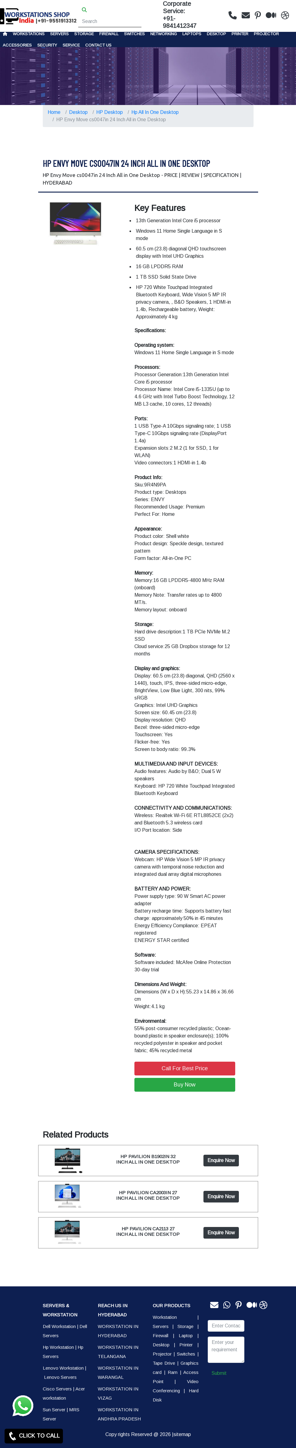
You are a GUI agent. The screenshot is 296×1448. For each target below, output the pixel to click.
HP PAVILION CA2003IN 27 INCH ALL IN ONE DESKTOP (148, 1195)
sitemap (182, 1434)
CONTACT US (98, 45)
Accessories (17, 45)
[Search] (109, 21)
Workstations (29, 34)
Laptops (191, 34)
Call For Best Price (185, 1068)
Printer (186, 1344)
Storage (185, 1326)
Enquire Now (221, 1160)
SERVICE (71, 45)
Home (54, 112)
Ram (172, 1372)
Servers (59, 34)
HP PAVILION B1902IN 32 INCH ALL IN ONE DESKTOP (148, 1159)
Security (47, 45)
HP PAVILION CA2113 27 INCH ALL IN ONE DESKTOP (148, 1231)
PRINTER (240, 34)
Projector (266, 34)
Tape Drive (164, 1363)
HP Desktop (109, 112)
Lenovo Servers (60, 1377)
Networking (163, 34)
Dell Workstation (59, 1326)
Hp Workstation (58, 1347)
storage (84, 34)
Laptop (186, 1335)
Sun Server (54, 1409)
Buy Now (185, 1085)
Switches (134, 34)
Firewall (109, 34)
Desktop (216, 34)
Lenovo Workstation (63, 1368)
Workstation (165, 1317)
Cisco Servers (57, 1388)
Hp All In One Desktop (155, 112)
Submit (219, 1373)
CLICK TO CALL (34, 1436)
